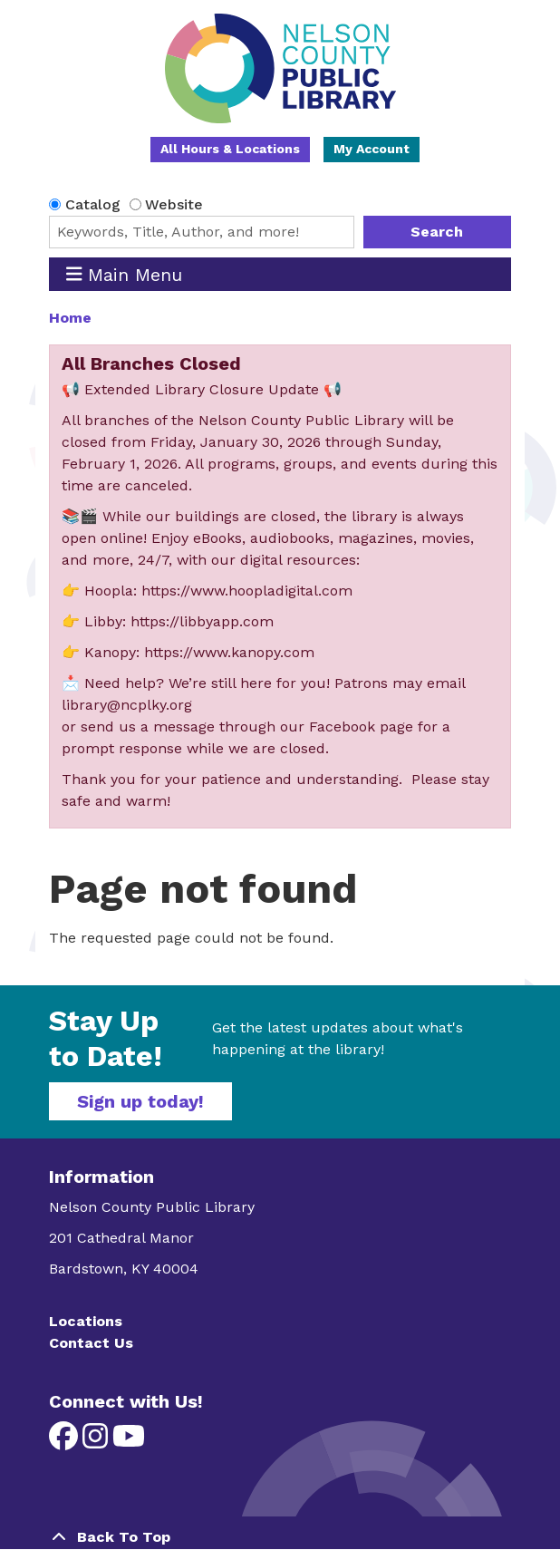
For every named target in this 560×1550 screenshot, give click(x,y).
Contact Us (91, 1342)
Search (436, 231)
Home (70, 317)
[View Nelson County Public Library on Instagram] (97, 1441)
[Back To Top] (280, 1537)
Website (174, 204)
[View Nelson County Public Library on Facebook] (65, 1441)
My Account (371, 148)
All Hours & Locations (230, 148)
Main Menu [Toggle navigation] (124, 274)
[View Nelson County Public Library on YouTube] (128, 1441)
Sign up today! (140, 1101)
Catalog (93, 204)
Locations (85, 1321)
